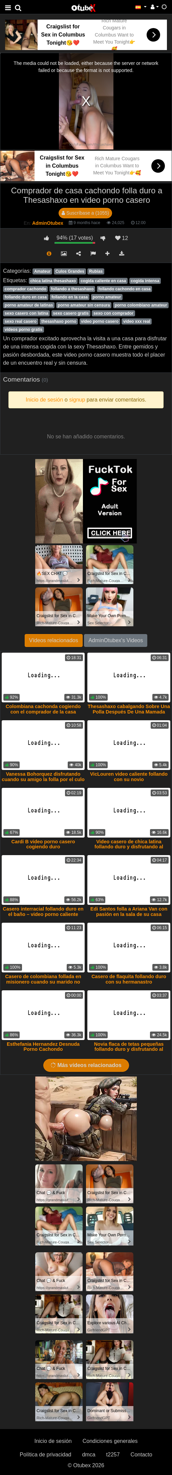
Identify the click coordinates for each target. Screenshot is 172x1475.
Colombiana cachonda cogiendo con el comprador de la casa (43, 709)
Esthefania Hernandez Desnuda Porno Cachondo (43, 1046)
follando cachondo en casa (125, 289)
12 (121, 238)
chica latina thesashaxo (53, 281)
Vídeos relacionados (53, 640)
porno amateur (106, 297)
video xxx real (136, 321)
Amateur (42, 271)
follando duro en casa (26, 297)
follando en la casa (69, 297)
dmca (88, 1454)
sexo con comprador (113, 313)
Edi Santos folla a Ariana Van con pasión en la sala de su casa (128, 911)
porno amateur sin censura (84, 305)
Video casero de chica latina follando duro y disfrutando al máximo (128, 847)
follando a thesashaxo (72, 289)
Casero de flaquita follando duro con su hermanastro (128, 979)
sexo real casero (21, 321)
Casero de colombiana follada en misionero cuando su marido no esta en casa (43, 982)
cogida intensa (145, 281)
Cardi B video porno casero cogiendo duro (43, 844)
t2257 (113, 1454)
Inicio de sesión (52, 1441)
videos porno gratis (23, 329)
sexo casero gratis (71, 313)
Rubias (96, 271)
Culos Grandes (70, 271)
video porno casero (100, 321)
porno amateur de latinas (29, 305)
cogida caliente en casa (103, 281)
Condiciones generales (110, 1441)
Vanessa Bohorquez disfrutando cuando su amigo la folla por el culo (43, 776)
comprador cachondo (25, 289)
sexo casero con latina (26, 313)
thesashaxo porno (58, 321)
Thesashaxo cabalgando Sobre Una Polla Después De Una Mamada (129, 709)
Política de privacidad (45, 1454)
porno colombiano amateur (141, 305)
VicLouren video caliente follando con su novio (129, 776)
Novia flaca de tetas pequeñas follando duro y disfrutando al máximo (129, 1049)
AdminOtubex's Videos (115, 640)
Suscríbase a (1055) (85, 213)
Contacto (141, 1454)
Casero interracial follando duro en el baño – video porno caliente (43, 911)
